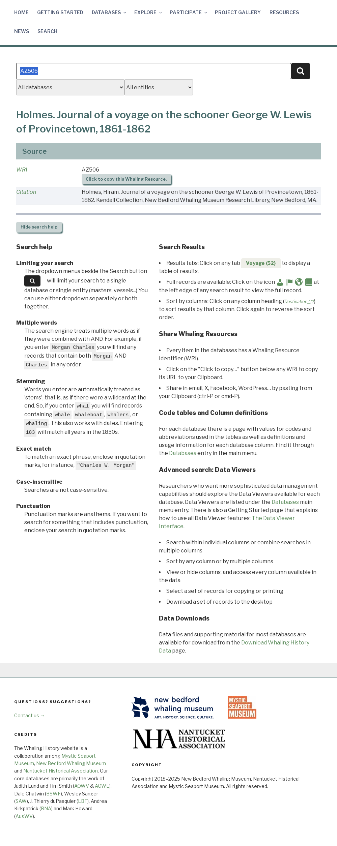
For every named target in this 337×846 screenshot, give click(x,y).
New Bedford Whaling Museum (71, 763)
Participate (189, 12)
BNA (46, 808)
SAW (21, 801)
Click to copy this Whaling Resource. (126, 179)
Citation (26, 192)
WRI (21, 170)
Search (47, 31)
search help (39, 227)
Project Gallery (238, 12)
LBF (82, 801)
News (21, 31)
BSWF (53, 793)
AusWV (24, 816)
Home (21, 12)
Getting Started (60, 12)
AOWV (81, 786)
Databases (109, 12)
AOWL (102, 786)
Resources (284, 12)
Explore (148, 12)
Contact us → (29, 715)
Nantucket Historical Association (60, 771)
